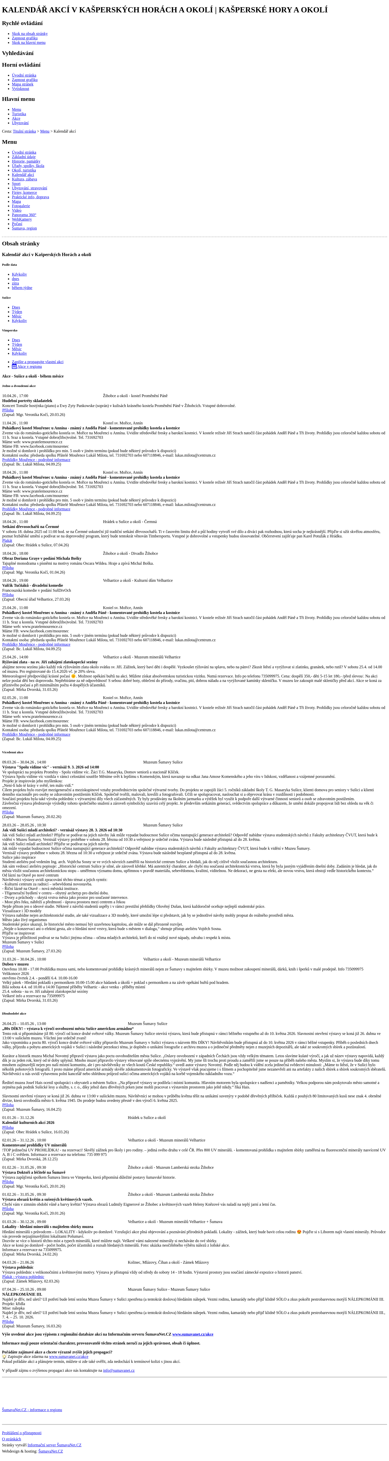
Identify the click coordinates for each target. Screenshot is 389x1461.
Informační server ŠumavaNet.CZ (54, 1445)
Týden (17, 312)
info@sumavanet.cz (119, 1370)
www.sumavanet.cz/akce (68, 1356)
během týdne (22, 288)
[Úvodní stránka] (24, 75)
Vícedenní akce (12, 752)
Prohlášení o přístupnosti (21, 1433)
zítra (15, 283)
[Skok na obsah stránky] (30, 33)
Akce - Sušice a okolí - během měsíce (33, 376)
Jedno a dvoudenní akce (19, 386)
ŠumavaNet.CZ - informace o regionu (32, 1410)
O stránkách (11, 1439)
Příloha (8, 410)
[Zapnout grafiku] (25, 38)
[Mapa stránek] (22, 84)
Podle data (9, 264)
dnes (15, 279)
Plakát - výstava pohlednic (23, 1277)
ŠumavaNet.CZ (50, 1451)
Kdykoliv (19, 274)
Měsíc (17, 316)
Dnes (16, 307)
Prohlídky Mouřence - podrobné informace (36, 460)
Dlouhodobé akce (14, 1013)
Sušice (6, 297)
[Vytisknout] (20, 89)
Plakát (7, 540)
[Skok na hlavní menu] (29, 42)
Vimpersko (9, 330)
